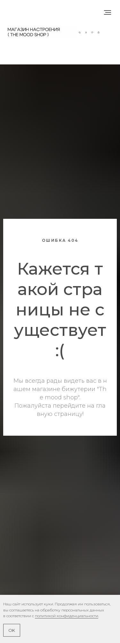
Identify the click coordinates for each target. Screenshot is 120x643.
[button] (80, 32)
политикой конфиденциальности (66, 615)
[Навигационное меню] (107, 12)
